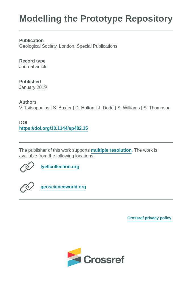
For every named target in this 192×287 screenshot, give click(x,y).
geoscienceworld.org (63, 186)
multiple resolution (111, 150)
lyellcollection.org (60, 166)
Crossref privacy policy (150, 218)
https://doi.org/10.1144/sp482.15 (53, 128)
